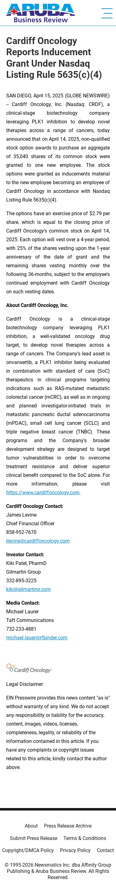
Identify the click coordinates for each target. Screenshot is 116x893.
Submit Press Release (33, 838)
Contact (105, 850)
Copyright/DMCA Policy (28, 850)
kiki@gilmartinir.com (28, 589)
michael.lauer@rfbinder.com (36, 638)
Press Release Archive (68, 826)
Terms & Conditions (84, 838)
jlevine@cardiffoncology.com (38, 541)
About (31, 826)
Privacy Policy (75, 850)
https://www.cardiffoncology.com (42, 492)
